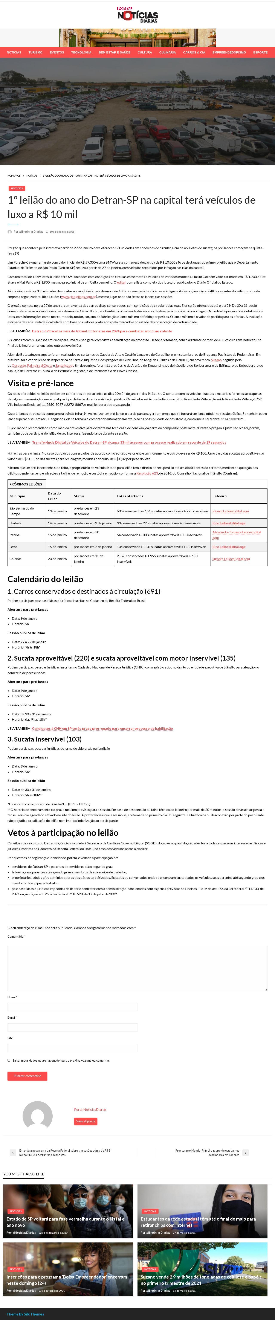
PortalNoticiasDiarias (29, 231)
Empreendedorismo (229, 52)
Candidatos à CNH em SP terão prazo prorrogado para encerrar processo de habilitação (102, 728)
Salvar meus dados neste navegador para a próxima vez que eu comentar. (61, 1060)
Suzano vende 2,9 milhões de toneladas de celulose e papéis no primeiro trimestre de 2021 (201, 1280)
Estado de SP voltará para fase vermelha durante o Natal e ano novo (65, 1222)
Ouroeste (19, 365)
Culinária (167, 52)
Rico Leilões (221, 523)
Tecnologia (81, 52)
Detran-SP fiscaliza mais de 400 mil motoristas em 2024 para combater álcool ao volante (102, 331)
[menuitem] (14, 52)
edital (121, 282)
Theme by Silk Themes (25, 1314)
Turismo (36, 52)
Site (10, 1038)
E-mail (13, 1017)
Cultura (145, 52)
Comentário (17, 936)
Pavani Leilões (222, 511)
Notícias (14, 52)
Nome (13, 997)
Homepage (14, 175)
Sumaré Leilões (223, 559)
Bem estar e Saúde (114, 52)
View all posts (85, 1121)
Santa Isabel (64, 365)
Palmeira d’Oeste (39, 365)
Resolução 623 (147, 473)
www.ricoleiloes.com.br (78, 297)
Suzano (216, 360)
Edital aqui (241, 511)
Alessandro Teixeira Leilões (232, 532)
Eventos (57, 52)
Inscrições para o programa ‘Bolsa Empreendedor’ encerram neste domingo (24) (66, 1280)
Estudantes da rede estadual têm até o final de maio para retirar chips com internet (198, 1222)
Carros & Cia (194, 52)
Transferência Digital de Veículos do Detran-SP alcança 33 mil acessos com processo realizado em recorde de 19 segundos (129, 442)
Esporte (260, 52)
